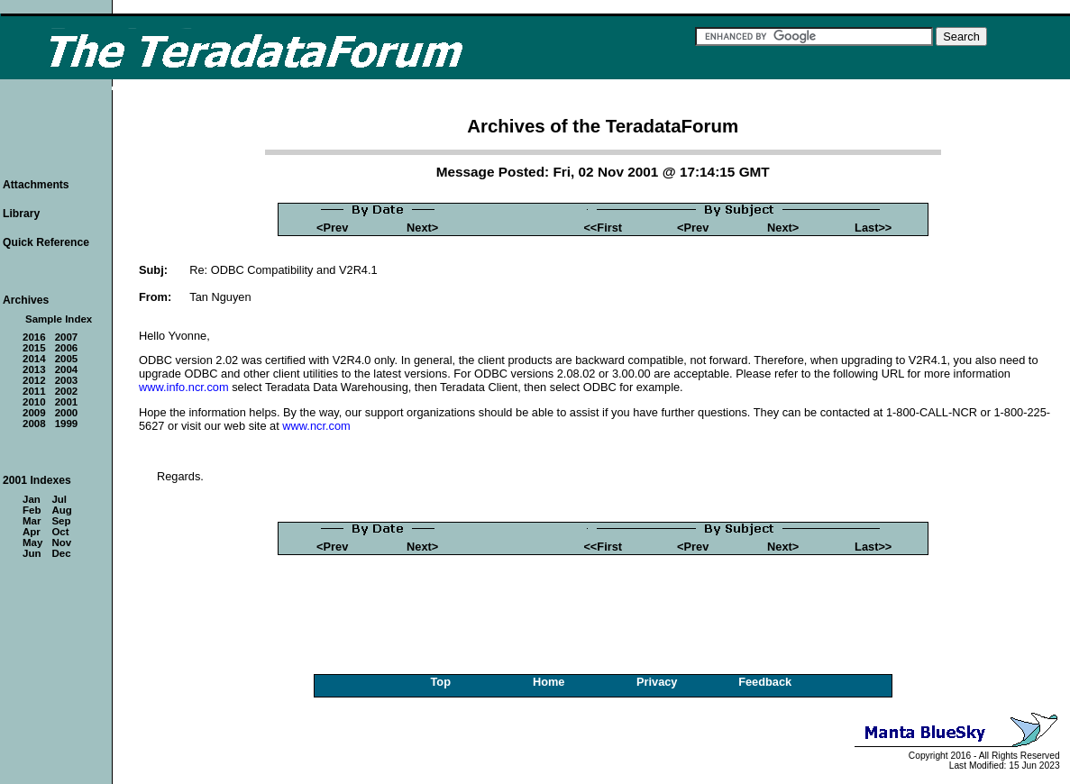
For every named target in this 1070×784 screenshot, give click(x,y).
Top (440, 681)
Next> (422, 227)
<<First (602, 227)
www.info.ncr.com (184, 387)
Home (549, 681)
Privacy (657, 681)
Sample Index (58, 319)
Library (21, 213)
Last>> (873, 227)
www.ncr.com (316, 426)
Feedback (764, 681)
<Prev (332, 227)
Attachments (36, 184)
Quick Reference (46, 242)
